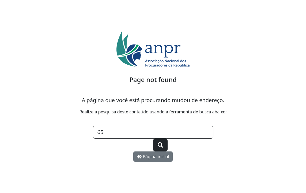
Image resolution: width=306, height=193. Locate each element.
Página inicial (153, 156)
